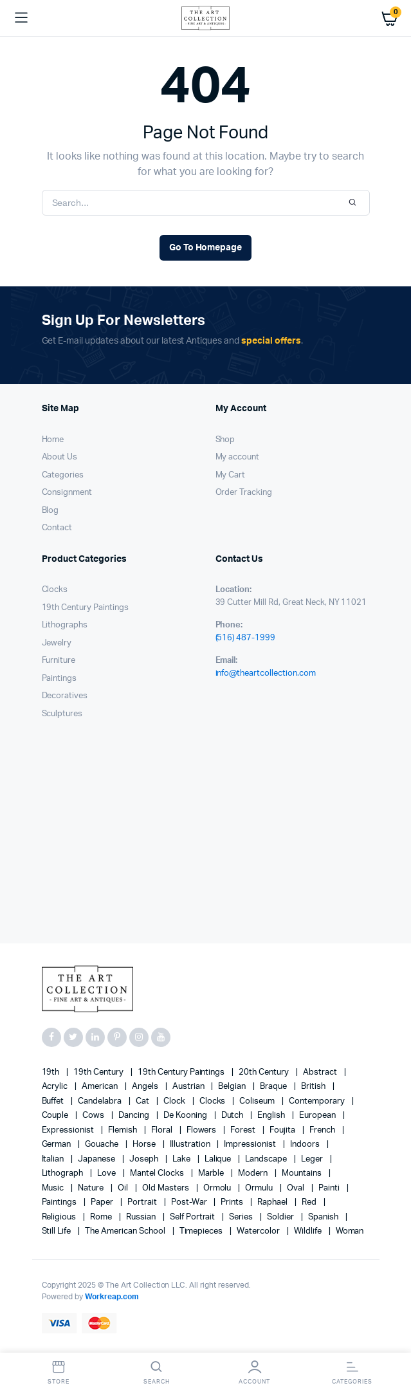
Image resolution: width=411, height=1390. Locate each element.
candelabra (100, 1101)
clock (175, 1101)
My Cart (230, 475)
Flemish (123, 1130)
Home (53, 440)
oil (124, 1188)
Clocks (55, 590)
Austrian (189, 1086)
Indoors (306, 1144)
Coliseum (258, 1101)
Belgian (233, 1086)
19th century (99, 1072)
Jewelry (57, 643)
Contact (57, 528)
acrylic (56, 1086)
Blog (50, 510)
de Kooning (186, 1115)
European (318, 1115)
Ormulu (260, 1188)
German (57, 1144)
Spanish (324, 1217)
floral (162, 1130)
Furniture (59, 660)
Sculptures (62, 714)
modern (253, 1173)
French (323, 1130)
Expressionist (69, 1130)
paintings (60, 1202)
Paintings (59, 678)
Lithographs (65, 625)
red (310, 1202)
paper (103, 1202)
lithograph (64, 1173)
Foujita (283, 1130)
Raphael (273, 1202)
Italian (54, 1159)
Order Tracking (244, 492)
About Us (60, 457)
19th (52, 1072)
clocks (213, 1101)
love (107, 1173)
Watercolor (259, 1231)
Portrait (143, 1202)
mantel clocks (158, 1173)
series (242, 1217)
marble (212, 1173)
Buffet (54, 1101)
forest (243, 1130)
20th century (265, 1072)
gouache (102, 1144)
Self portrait (193, 1217)
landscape (267, 1159)
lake (182, 1159)
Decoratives (65, 696)
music (54, 1188)
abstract (321, 1072)
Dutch (233, 1115)
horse (145, 1144)
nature (91, 1188)
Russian (142, 1217)
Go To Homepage (205, 247)
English (272, 1115)
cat (143, 1101)
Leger (313, 1159)
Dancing (134, 1115)
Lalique (219, 1159)
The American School (126, 1231)
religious (60, 1217)
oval (296, 1188)
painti (330, 1188)
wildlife (309, 1231)
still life (57, 1231)
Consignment (67, 492)
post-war (190, 1202)
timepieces (202, 1231)
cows (94, 1115)
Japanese (97, 1159)
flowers (203, 1130)
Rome (102, 1217)
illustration (191, 1144)
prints (233, 1202)
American (101, 1086)
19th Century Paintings (85, 608)
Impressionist (251, 1144)
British (314, 1086)
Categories (63, 475)
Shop (225, 440)
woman (350, 1231)
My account (237, 457)
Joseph (144, 1159)
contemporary (318, 1101)
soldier (281, 1217)
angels (146, 1086)
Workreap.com (112, 1297)
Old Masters (166, 1188)
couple (56, 1115)
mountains (303, 1173)
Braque (274, 1086)
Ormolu (218, 1188)
